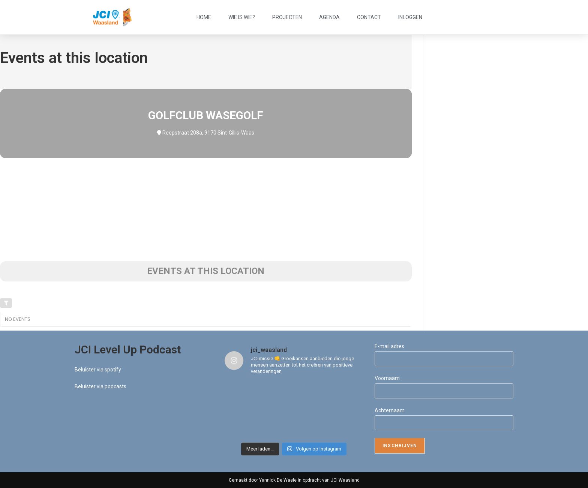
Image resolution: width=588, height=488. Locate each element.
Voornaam (387, 378)
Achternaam (390, 410)
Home (203, 17)
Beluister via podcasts (100, 386)
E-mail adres (389, 346)
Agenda (329, 17)
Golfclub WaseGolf (205, 115)
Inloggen (410, 17)
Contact (369, 17)
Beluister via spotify (98, 370)
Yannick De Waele (278, 480)
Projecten (287, 17)
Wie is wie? (241, 17)
